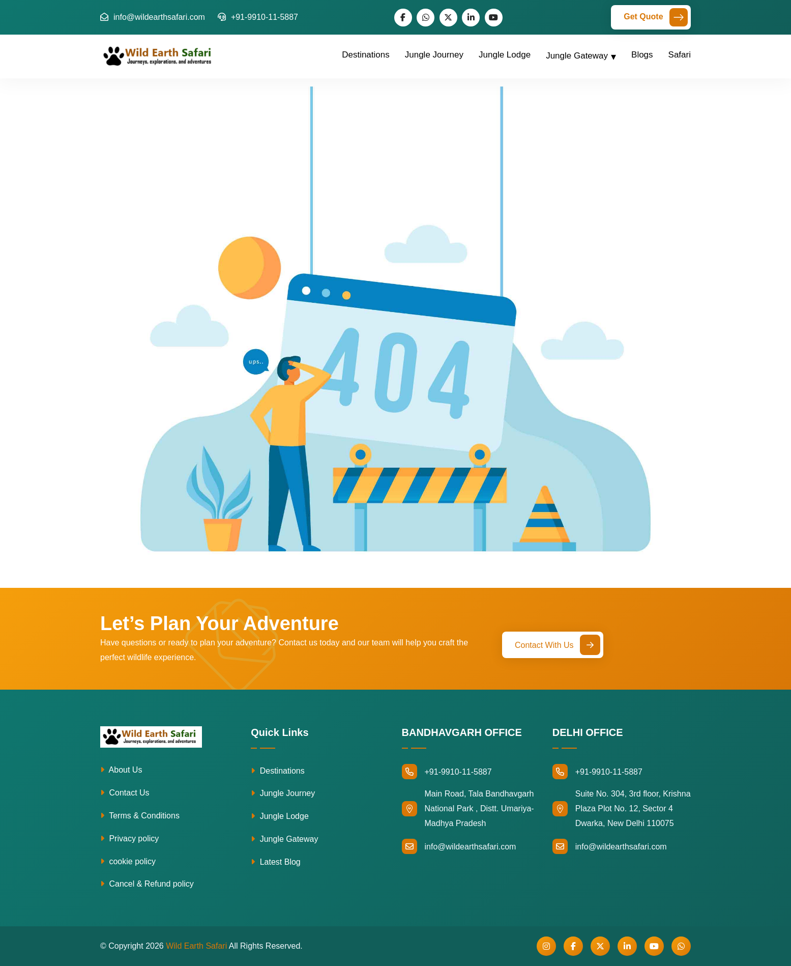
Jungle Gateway (577, 56)
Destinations (366, 55)
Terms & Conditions (140, 815)
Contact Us (125, 792)
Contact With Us (557, 645)
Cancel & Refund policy (147, 883)
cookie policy (128, 861)
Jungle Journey (434, 55)
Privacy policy (129, 838)
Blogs (642, 55)
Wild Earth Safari (196, 946)
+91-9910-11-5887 (258, 17)
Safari (679, 55)
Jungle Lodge (505, 55)
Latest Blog (276, 862)
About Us (121, 769)
